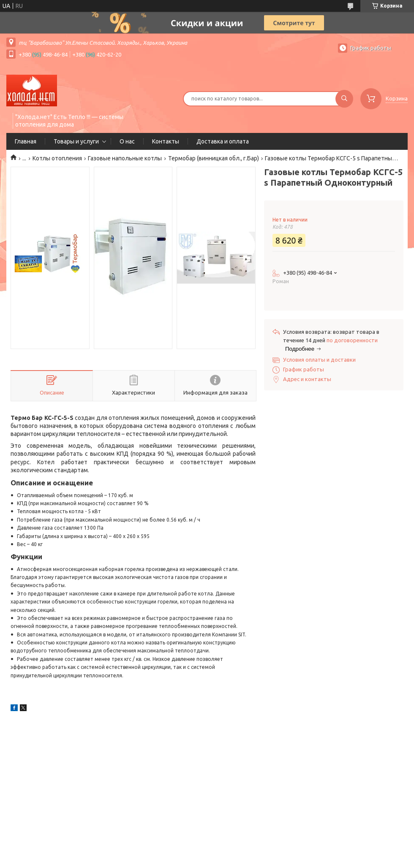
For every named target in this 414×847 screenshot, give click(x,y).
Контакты (165, 141)
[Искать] (344, 99)
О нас (127, 141)
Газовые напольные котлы (125, 158)
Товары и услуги (76, 141)
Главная (25, 141)
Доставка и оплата (222, 141)
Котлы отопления (57, 158)
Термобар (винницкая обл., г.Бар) (213, 158)
